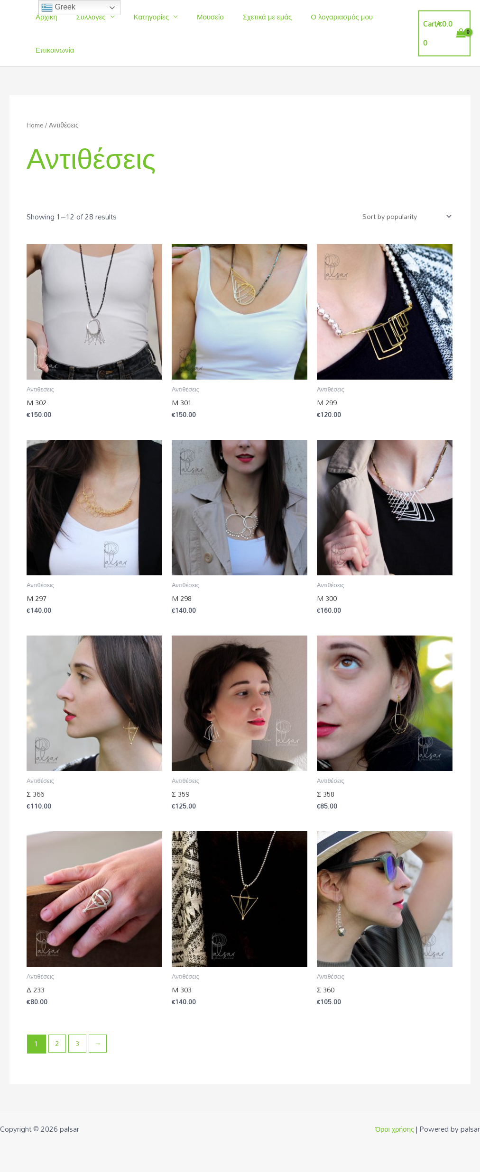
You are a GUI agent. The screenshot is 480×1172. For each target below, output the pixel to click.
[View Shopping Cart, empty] (442, 33)
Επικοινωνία (52, 50)
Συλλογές (84, 16)
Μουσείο (193, 16)
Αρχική (44, 16)
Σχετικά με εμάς (246, 16)
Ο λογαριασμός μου (316, 16)
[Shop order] (403, 216)
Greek (58, 7)
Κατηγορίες (139, 16)
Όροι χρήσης (394, 1131)
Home (36, 124)
